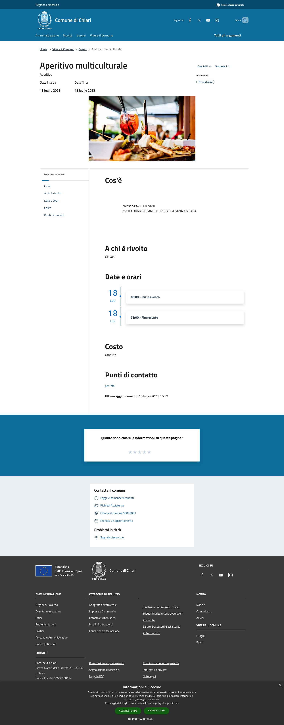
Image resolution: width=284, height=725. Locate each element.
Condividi (205, 66)
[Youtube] (202, 20)
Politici (40, 631)
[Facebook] (184, 20)
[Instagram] (212, 20)
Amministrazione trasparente (161, 663)
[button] (142, 719)
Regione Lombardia (47, 5)
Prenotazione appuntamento (106, 663)
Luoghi (200, 636)
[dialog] (142, 703)
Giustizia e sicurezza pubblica (161, 607)
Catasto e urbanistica (102, 618)
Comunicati (203, 611)
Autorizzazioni (151, 633)
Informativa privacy (155, 670)
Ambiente (149, 620)
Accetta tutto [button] (128, 710)
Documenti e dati (46, 644)
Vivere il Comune (63, 49)
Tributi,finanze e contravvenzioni (163, 613)
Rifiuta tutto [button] (156, 710)
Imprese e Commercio (102, 611)
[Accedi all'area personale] (230, 5)
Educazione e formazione (104, 631)
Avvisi (200, 618)
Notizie (200, 605)
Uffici (39, 618)
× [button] (280, 685)
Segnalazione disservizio (104, 670)
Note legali (149, 676)
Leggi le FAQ (96, 676)
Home (43, 49)
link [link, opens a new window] (177, 703)
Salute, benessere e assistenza (161, 626)
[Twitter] (193, 20)
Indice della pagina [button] (54, 174)
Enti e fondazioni (46, 624)
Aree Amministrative (48, 611)
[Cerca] (244, 20)
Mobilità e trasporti (101, 624)
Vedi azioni (223, 66)
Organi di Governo (47, 605)
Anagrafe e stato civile (103, 605)
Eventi (83, 49)
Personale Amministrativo (52, 637)
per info (109, 386)
